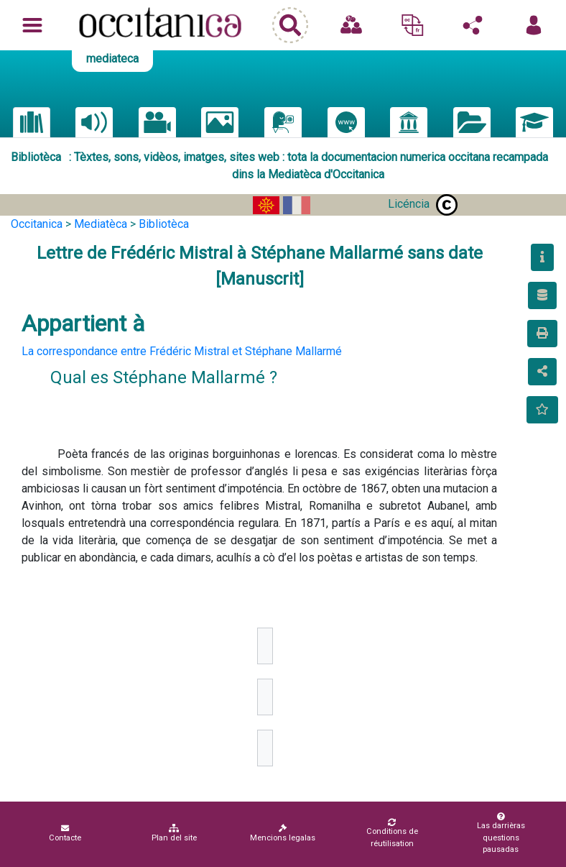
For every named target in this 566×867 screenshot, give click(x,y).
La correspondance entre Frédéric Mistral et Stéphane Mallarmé (182, 351)
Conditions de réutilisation (391, 833)
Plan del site (174, 833)
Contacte (65, 833)
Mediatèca (100, 224)
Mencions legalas (282, 833)
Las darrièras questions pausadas (500, 833)
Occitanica (36, 224)
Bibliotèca (164, 224)
